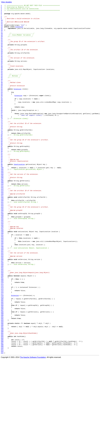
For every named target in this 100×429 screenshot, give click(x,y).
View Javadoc (6, 2)
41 (2, 84)
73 (2, 147)
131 (2, 261)
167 (2, 332)
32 (2, 67)
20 (2, 43)
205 (2, 407)
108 (2, 216)
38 (2, 78)
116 (2, 232)
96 (2, 192)
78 (2, 157)
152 (2, 303)
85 (2, 171)
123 (2, 246)
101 (2, 202)
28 (2, 59)
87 (2, 175)
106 (2, 212)
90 (2, 181)
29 (2, 61)
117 (2, 234)
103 (2, 206)
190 (2, 377)
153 (2, 305)
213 (2, 423)
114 (2, 228)
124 (2, 248)
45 (2, 92)
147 (2, 293)
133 (2, 265)
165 (2, 328)
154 (2, 307)
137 (2, 273)
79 (2, 159)
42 (2, 86)
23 (2, 49)
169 (2, 336)
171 (2, 340)
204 (2, 405)
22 (2, 47)
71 (2, 143)
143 (2, 285)
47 (2, 96)
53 (2, 108)
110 (2, 220)
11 (2, 25)
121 (2, 242)
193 (2, 383)
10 (2, 23)
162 (2, 322)
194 (2, 385)
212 (2, 421)
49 (2, 100)
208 (2, 413)
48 (2, 98)
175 (2, 348)
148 (2, 295)
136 (2, 271)
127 (2, 253)
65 (2, 132)
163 (2, 324)
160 (2, 318)
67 (2, 135)
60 (2, 122)
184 (2, 366)
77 (2, 155)
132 (2, 263)
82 (2, 165)
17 (2, 37)
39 (2, 80)
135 (2, 269)
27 (2, 57)
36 (2, 74)
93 (2, 187)
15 (2, 33)
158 (2, 314)
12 (2, 27)
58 (2, 118)
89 (2, 179)
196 (2, 389)
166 (2, 330)
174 (2, 346)
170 (2, 338)
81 (2, 163)
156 (2, 310)
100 (2, 200)
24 (2, 51)
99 (2, 198)
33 (2, 69)
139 (2, 277)
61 (2, 124)
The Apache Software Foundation (33, 427)
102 (2, 204)
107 (2, 214)
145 (2, 289)
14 (2, 31)
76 (2, 153)
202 (2, 401)
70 (2, 141)
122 (2, 244)
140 (2, 279)
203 (2, 403)
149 (2, 297)
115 (2, 230)
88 (2, 177)
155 (2, 308)
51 (2, 104)
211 (2, 419)
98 (2, 196)
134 (2, 267)
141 (2, 281)
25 (2, 53)
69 (2, 139)
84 (2, 169)
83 (2, 167)
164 (2, 326)
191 (2, 379)
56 (2, 114)
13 (2, 29)
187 (2, 371)
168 (2, 334)
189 (2, 375)
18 (2, 39)
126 (2, 251)
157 (2, 312)
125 (2, 249)
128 (2, 255)
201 (2, 399)
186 (2, 369)
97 (2, 194)
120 (2, 240)
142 (2, 283)
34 (2, 71)
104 (2, 208)
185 (2, 367)
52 (2, 106)
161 (2, 320)
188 (2, 373)
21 (2, 45)
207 (2, 411)
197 (2, 391)
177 (2, 352)
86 (2, 173)
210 (2, 417)
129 (2, 257)
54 (2, 110)
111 (2, 222)
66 (2, 133)
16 (2, 35)
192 (2, 381)
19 (2, 41)
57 (2, 116)
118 (2, 236)
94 (2, 189)
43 (2, 88)
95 (2, 191)
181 (2, 360)
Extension (19, 31)
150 (2, 299)
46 (2, 94)
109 (2, 218)
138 (2, 275)
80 (2, 161)
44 (2, 90)
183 (2, 364)
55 (2, 112)
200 (2, 397)
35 (2, 73)
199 (2, 395)
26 (2, 55)
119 (2, 238)
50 (2, 102)
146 (2, 291)
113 (2, 226)
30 (2, 63)
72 (2, 145)
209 (2, 415)
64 (2, 130)
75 (2, 151)
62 (2, 126)
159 (2, 316)
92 (2, 185)
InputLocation (19, 196)
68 (2, 137)
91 (2, 183)
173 (2, 344)
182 (2, 362)
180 (2, 358)
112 (2, 224)
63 (2, 128)
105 (2, 210)
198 (2, 393)
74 (2, 149)
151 (2, 301)
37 (2, 76)
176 (2, 350)
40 (2, 82)
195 (2, 387)
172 (2, 342)
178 (2, 354)
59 (2, 120)
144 (2, 287)
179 (2, 356)
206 (2, 409)
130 (2, 259)
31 (2, 65)
